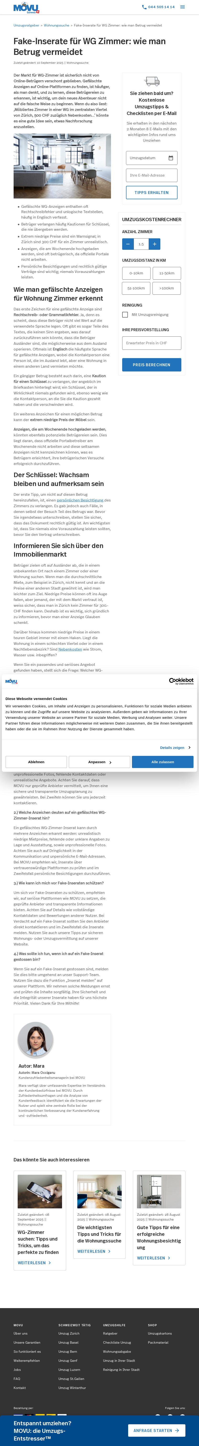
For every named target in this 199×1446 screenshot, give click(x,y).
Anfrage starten (157, 1430)
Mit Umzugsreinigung (150, 315)
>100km (166, 288)
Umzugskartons (160, 1333)
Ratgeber (110, 1333)
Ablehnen (36, 762)
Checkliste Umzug (117, 1342)
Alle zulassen (163, 762)
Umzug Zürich (68, 1333)
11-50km (166, 273)
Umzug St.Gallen (71, 1379)
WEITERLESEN (35, 1263)
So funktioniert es (27, 1351)
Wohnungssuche (56, 25)
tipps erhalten (152, 192)
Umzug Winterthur (72, 1388)
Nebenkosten (70, 649)
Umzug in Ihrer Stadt (119, 1360)
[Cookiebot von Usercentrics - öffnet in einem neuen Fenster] (173, 681)
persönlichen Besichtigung (80, 500)
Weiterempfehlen (27, 1360)
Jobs (17, 1370)
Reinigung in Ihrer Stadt (121, 1370)
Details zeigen (172, 748)
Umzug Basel (68, 1342)
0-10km (136, 273)
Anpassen (99, 762)
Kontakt (20, 1388)
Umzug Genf (67, 1360)
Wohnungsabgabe (117, 1351)
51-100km (136, 288)
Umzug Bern (67, 1351)
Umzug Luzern (69, 1370)
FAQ (17, 1379)
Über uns (20, 1333)
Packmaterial (158, 1342)
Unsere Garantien (27, 1342)
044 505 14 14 (161, 7)
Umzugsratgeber (26, 25)
